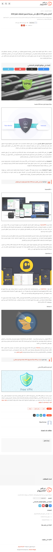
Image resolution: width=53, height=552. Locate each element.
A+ (24, 25)
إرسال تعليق (46, 441)
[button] (44, 415)
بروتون (40, 402)
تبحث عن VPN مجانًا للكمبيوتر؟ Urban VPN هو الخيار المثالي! (27, 360)
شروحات (30, 409)
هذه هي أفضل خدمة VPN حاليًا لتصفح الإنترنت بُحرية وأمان (28, 182)
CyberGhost (43, 289)
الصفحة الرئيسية (48, 11)
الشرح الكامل (19, 352)
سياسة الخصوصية (47, 520)
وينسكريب (45, 402)
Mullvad (38, 348)
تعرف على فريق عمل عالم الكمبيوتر (43, 514)
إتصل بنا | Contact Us (46, 517)
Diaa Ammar (32, 23)
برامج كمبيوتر (36, 409)
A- (21, 25)
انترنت (41, 11)
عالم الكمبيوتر (21, 547)
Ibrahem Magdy (32, 550)
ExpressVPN (43, 225)
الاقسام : (50, 498)
